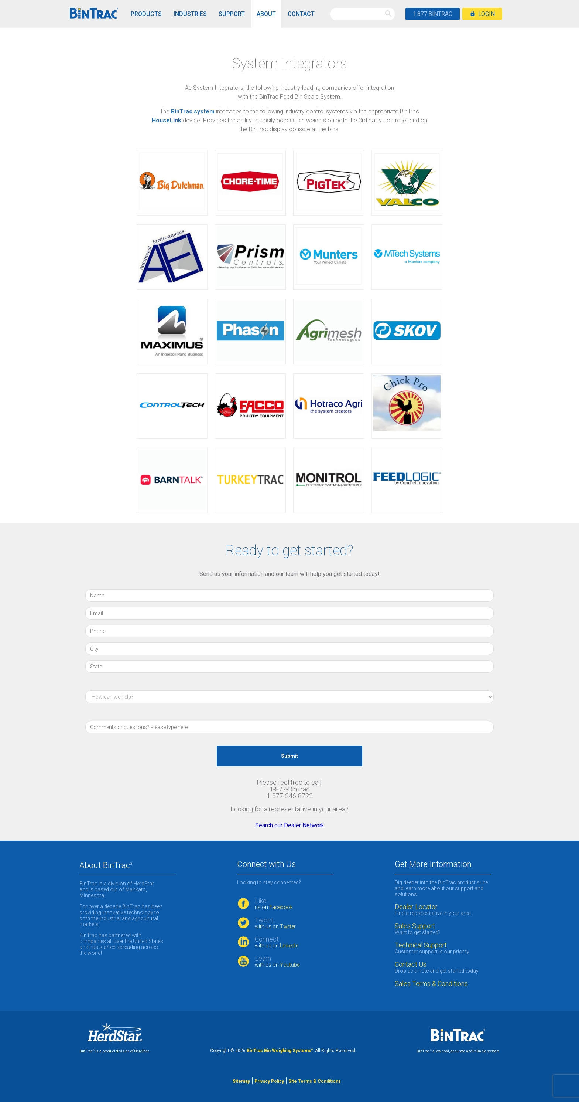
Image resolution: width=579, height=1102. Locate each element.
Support (232, 13)
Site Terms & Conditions (314, 1081)
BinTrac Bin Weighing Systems (280, 1050)
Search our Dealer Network (289, 825)
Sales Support (415, 926)
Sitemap (241, 1081)
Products (146, 13)
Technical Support (421, 945)
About (266, 13)
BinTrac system (193, 111)
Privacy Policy (269, 1081)
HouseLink (166, 120)
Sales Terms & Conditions (432, 983)
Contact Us (410, 964)
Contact (301, 13)
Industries (190, 13)
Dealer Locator (416, 907)
